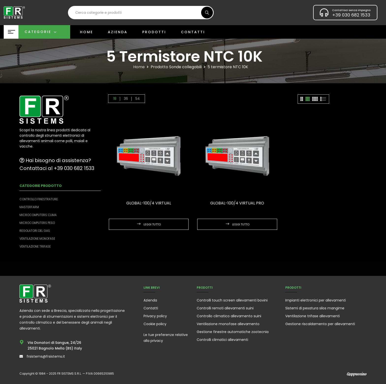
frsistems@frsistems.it (46, 356)
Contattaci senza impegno (351, 10)
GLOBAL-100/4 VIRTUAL (148, 203)
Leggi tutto (152, 224)
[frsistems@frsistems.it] (21, 356)
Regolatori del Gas (34, 231)
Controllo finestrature (38, 199)
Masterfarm (29, 207)
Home (139, 67)
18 (114, 98)
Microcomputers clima (38, 215)
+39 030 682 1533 (351, 15)
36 (126, 98)
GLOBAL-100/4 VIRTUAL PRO (237, 203)
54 (137, 98)
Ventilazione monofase (37, 238)
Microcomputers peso (37, 223)
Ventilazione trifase (35, 246)
